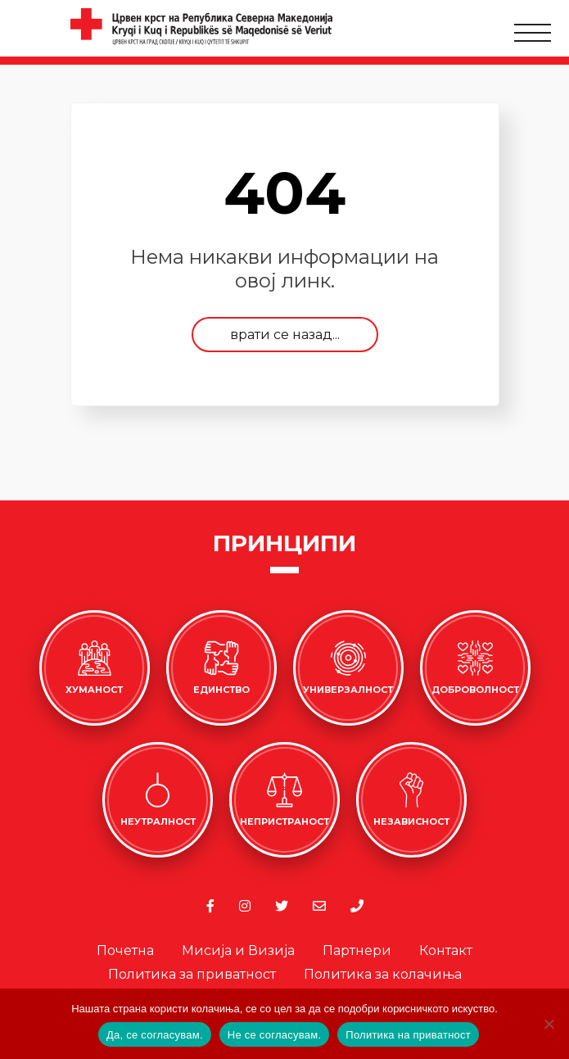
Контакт (445, 950)
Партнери (357, 950)
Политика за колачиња (383, 974)
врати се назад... (285, 334)
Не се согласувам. (275, 1035)
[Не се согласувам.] (548, 1024)
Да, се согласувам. (154, 1035)
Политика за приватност (192, 974)
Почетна (125, 950)
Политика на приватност (408, 1035)
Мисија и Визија (238, 950)
